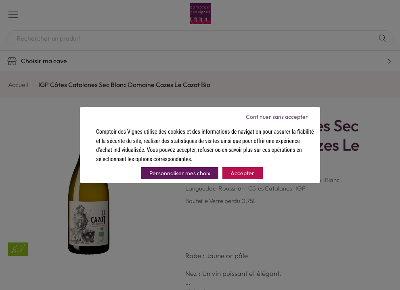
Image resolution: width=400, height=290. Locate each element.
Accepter (242, 173)
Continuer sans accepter (277, 116)
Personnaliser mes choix (179, 173)
